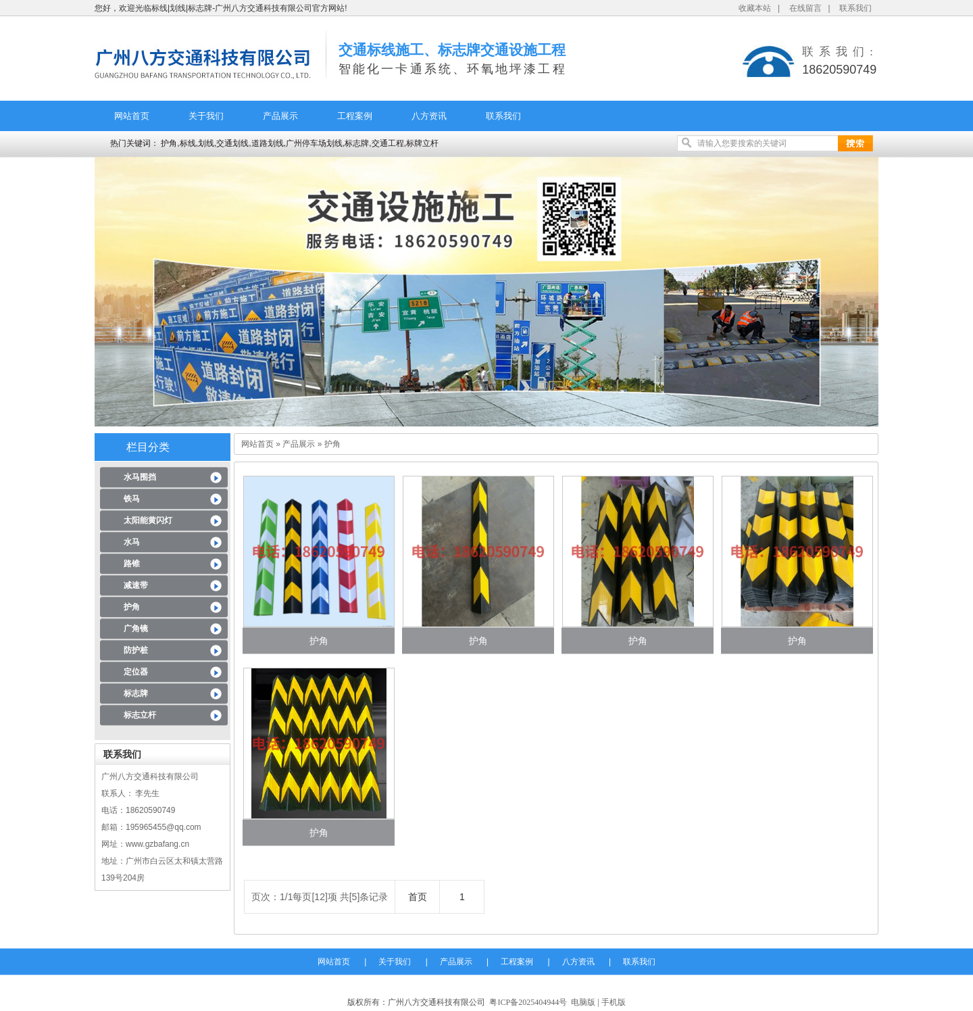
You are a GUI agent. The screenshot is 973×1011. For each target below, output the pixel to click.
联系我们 (855, 8)
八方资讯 (429, 116)
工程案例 (354, 116)
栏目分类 (148, 447)
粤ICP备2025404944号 (528, 1002)
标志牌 (136, 693)
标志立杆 (140, 715)
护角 (132, 607)
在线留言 (805, 8)
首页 (417, 896)
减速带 (136, 585)
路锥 (132, 563)
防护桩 (136, 650)
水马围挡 (140, 477)
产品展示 (280, 116)
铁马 (132, 498)
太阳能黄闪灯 (148, 520)
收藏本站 (755, 8)
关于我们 (206, 116)
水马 (132, 542)
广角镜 (136, 628)
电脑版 (583, 1002)
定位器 (136, 671)
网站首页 (131, 116)
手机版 (613, 1002)
